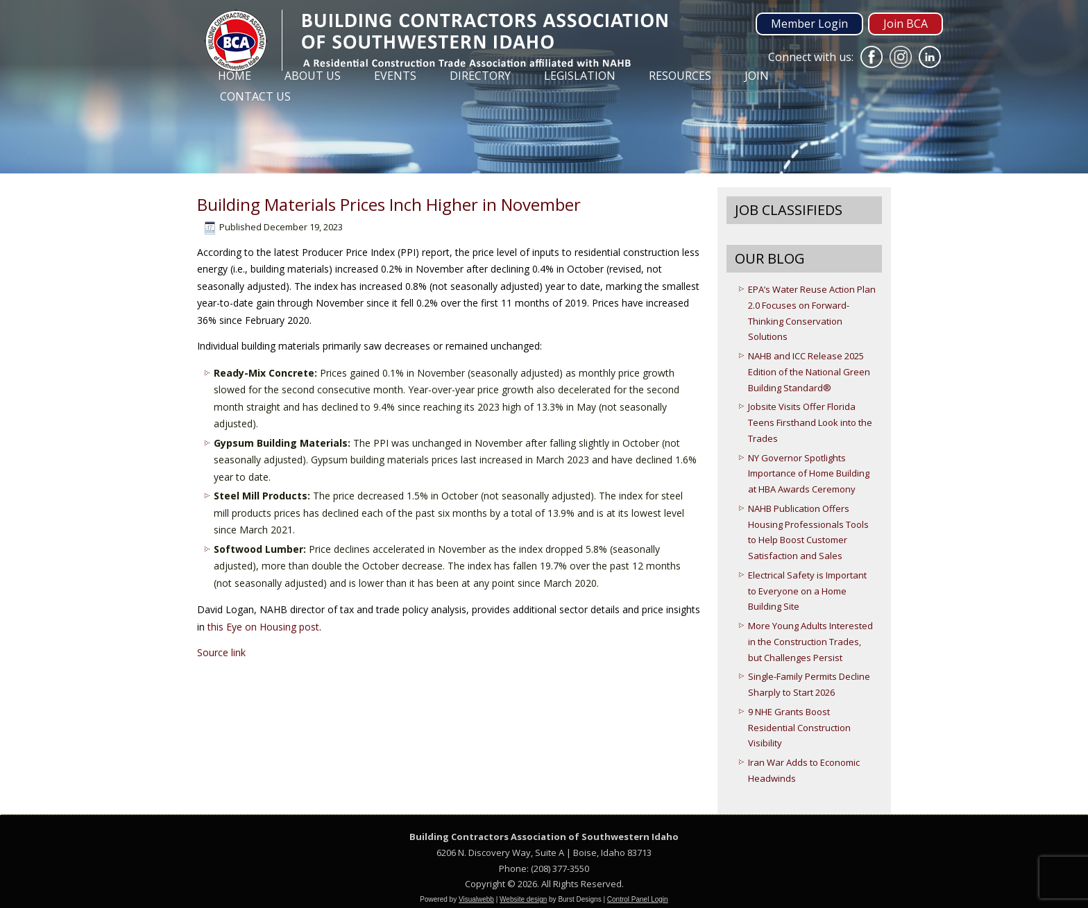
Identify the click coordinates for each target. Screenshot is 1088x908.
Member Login (809, 23)
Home (234, 75)
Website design (523, 899)
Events (395, 75)
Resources (680, 75)
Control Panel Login (637, 899)
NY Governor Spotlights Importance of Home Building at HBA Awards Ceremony (808, 474)
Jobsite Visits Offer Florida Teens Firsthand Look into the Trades (810, 422)
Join (757, 75)
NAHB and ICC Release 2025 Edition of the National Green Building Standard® (809, 372)
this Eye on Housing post (263, 626)
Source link (221, 652)
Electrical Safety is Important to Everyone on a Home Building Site (807, 591)
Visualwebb (476, 899)
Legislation (579, 75)
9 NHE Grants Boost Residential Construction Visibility (799, 727)
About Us (312, 75)
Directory (480, 75)
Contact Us (255, 96)
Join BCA (905, 23)
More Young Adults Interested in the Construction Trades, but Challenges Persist (810, 641)
